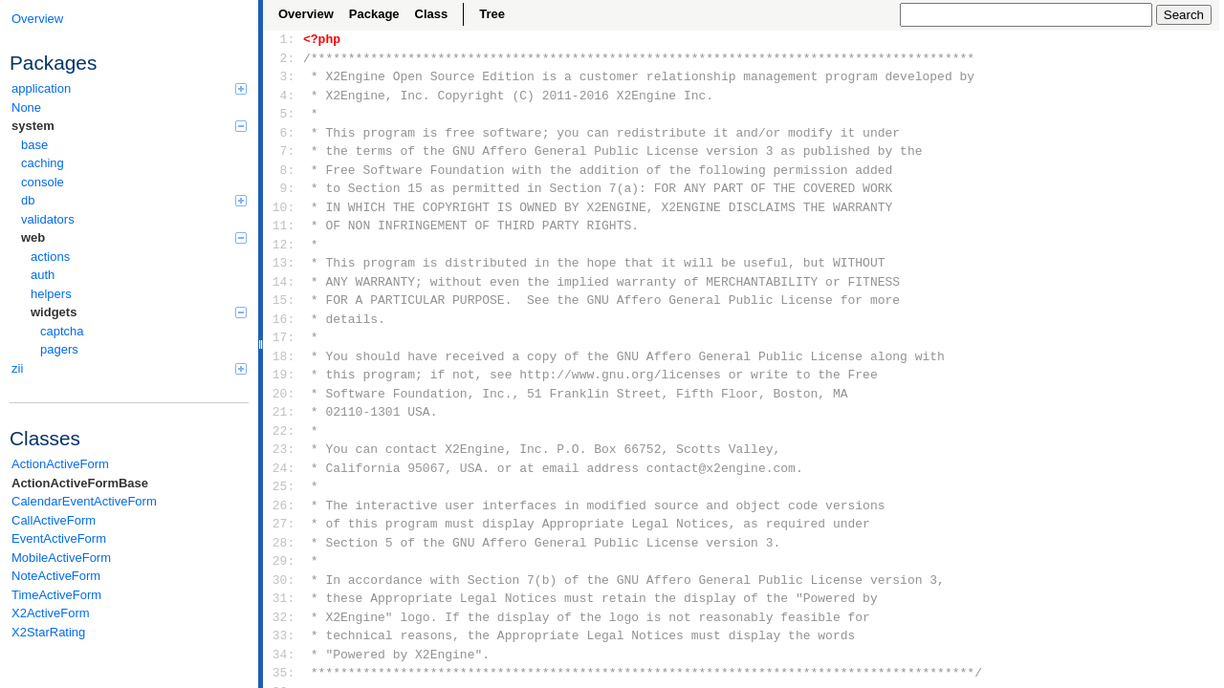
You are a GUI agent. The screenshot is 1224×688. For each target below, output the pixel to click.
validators (48, 219)
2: (283, 58)
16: (283, 319)
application (129, 88)
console (42, 182)
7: (283, 151)
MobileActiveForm (61, 557)
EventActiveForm (58, 538)
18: (283, 356)
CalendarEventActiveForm (84, 501)
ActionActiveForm (60, 464)
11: (283, 225)
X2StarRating (48, 632)
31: (283, 598)
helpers (51, 294)
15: (283, 300)
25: (283, 486)
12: (283, 244)
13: (283, 262)
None (26, 107)
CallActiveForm (53, 520)
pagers (59, 349)
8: (283, 170)
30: (283, 580)
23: (283, 449)
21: (283, 411)
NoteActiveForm (55, 576)
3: (283, 76)
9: (283, 188)
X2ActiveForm (50, 613)
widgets (139, 312)
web (134, 237)
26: (283, 505)
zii (129, 368)
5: (283, 113)
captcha (62, 331)
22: (283, 431)
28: (283, 542)
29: (283, 561)
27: (283, 523)
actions (50, 256)
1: (283, 39)
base (34, 145)
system (129, 125)
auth (43, 275)
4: (283, 95)
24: (283, 468)
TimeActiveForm (56, 595)
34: (283, 654)
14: (283, 281)
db (134, 200)
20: (283, 393)
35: (283, 672)
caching (42, 163)
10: (283, 207)
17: (283, 337)
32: (283, 617)
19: (283, 374)
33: (283, 635)
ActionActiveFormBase (79, 483)
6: (283, 132)
